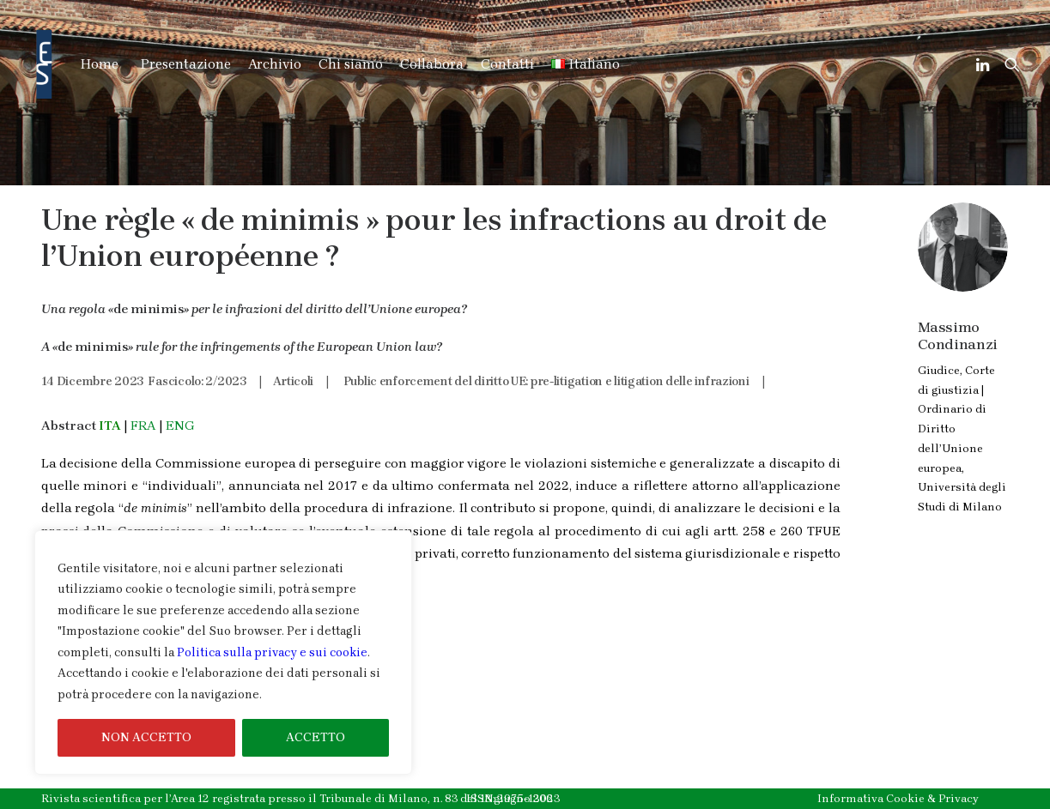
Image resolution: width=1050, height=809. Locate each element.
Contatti (507, 64)
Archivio (274, 64)
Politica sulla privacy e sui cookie (272, 652)
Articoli (293, 381)
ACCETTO (315, 737)
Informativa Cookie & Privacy (898, 798)
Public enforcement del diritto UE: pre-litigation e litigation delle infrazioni (546, 381)
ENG (180, 425)
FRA (143, 425)
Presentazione (186, 64)
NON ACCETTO (146, 737)
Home (99, 64)
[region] (223, 653)
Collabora (432, 64)
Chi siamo (351, 64)
